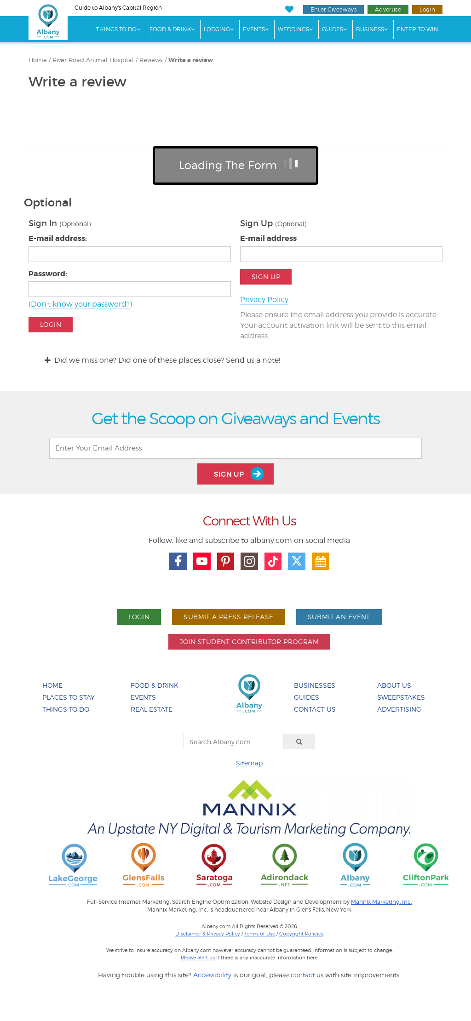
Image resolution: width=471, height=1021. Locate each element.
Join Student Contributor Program (249, 641)
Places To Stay (68, 697)
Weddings (293, 29)
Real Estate (151, 709)
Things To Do (116, 29)
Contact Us (315, 709)
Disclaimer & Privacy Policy (207, 933)
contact (303, 975)
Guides (332, 29)
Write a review (190, 60)
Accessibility (212, 975)
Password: (48, 274)
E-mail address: (58, 238)
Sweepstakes (401, 697)
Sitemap (249, 763)
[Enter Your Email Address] (235, 448)
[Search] (299, 741)
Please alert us (198, 957)
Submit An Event (339, 617)
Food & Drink (170, 29)
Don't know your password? (80, 304)
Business (370, 29)
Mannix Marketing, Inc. (381, 902)
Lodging (217, 29)
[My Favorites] (289, 9)
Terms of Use (259, 933)
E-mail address (268, 238)
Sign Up (266, 276)
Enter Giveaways (333, 9)
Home (38, 60)
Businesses (314, 685)
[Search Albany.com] (233, 741)
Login (427, 9)
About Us (394, 685)
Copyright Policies (301, 933)
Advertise (388, 9)
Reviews (151, 60)
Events (254, 29)
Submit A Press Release (228, 617)
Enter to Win (417, 29)
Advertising (399, 709)
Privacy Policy (264, 299)
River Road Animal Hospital (93, 60)
